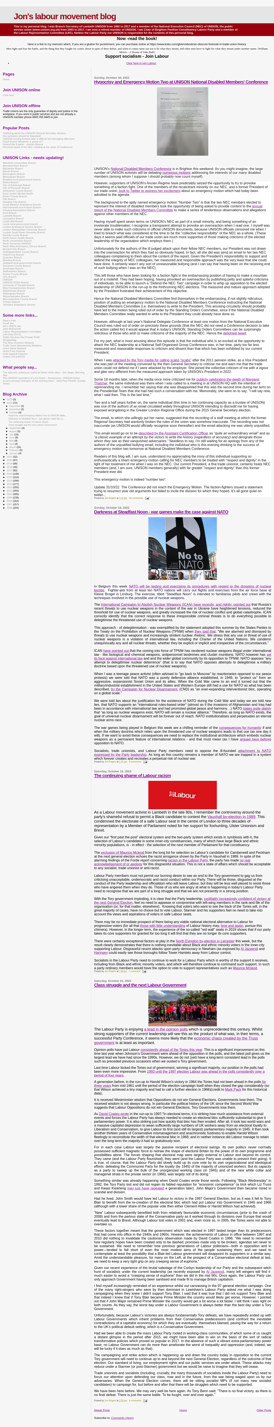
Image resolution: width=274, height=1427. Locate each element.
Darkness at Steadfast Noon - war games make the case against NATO (161, 511)
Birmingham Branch (14, 174)
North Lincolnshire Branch (17, 240)
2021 (10, 456)
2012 (10, 487)
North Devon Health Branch (18, 237)
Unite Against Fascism (15, 353)
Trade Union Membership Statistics (22, 345)
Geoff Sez (8, 323)
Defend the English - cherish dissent (23, 144)
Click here (8, 95)
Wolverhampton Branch (16, 296)
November (15, 409)
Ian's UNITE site (12, 326)
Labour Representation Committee (22, 331)
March (13, 447)
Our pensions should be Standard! (22, 135)
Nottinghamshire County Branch (20, 251)
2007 (10, 504)
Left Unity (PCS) (12, 334)
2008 (10, 500)
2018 (10, 466)
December (15, 406)
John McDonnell (12, 328)
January (14, 453)
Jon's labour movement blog (65, 16)
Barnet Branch (11, 171)
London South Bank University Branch (24, 232)
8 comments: (135, 762)
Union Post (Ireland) (14, 351)
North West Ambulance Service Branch (24, 246)
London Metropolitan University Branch (24, 229)
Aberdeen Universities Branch (19, 162)
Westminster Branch (14, 290)
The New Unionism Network (18, 342)
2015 (10, 477)
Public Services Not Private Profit (21, 337)
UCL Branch (9, 276)
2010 (10, 494)
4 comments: (135, 1400)
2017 (10, 470)
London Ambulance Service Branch (22, 226)
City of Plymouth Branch (16, 187)
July (11, 434)
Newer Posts (102, 1410)
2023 (10, 399)
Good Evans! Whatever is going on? (23, 141)
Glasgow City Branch (14, 201)
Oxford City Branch (13, 254)
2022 (10, 402)
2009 (10, 497)
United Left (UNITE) (14, 356)
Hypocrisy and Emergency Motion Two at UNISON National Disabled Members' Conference (181, 81)
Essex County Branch (15, 196)
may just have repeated (145, 1188)
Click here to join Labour (141, 63)
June (12, 437)
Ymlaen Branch (11, 301)
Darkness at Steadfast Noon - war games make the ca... (37, 418)
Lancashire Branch (13, 218)
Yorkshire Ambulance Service (19, 304)
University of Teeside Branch (18, 285)
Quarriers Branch (12, 257)
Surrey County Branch (15, 274)
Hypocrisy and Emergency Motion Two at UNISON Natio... (38, 415)
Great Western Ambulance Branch (22, 204)
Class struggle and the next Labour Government (140, 984)
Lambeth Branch (12, 215)
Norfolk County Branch (15, 235)
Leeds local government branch (20, 224)
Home (183, 1410)
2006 (10, 507)
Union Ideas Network (14, 348)
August (13, 431)
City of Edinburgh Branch (17, 185)
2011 (10, 490)
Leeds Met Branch (13, 221)
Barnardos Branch (13, 168)
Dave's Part (9, 320)
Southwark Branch (13, 268)
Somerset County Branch (17, 265)
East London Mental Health (18, 193)
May (12, 440)
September (15, 428)
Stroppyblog (9, 339)
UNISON (8, 279)
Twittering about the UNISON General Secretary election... (35, 133)
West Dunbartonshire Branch (19, 288)
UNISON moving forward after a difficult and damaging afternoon (38, 138)
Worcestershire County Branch (20, 299)
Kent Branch (10, 212)
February (14, 450)
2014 (10, 480)
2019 (10, 463)
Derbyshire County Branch (17, 190)
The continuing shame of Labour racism (132, 775)
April (12, 444)
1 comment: (135, 971)
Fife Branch (9, 199)
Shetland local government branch (22, 262)
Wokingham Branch (14, 293)
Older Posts (264, 1410)
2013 (10, 484)
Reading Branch (12, 260)
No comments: (136, 498)
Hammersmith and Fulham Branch (22, 207)
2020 (10, 460)
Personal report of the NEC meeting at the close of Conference (38, 147)
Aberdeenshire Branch (15, 165)
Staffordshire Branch (14, 271)
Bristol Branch (10, 182)
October (14, 412)
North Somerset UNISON (17, 243)
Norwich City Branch (14, 249)
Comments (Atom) (122, 1418)
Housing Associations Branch (19, 210)
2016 (10, 473)
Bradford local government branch (22, 179)
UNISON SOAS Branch (16, 282)
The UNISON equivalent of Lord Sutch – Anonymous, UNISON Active (41, 378)
